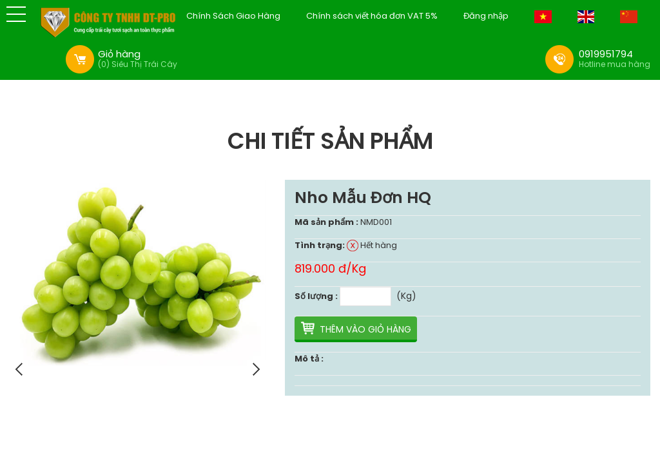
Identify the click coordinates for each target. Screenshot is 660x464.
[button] (16, 14)
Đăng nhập (486, 16)
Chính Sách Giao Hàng (233, 16)
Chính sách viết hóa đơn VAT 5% (372, 16)
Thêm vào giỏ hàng (365, 329)
